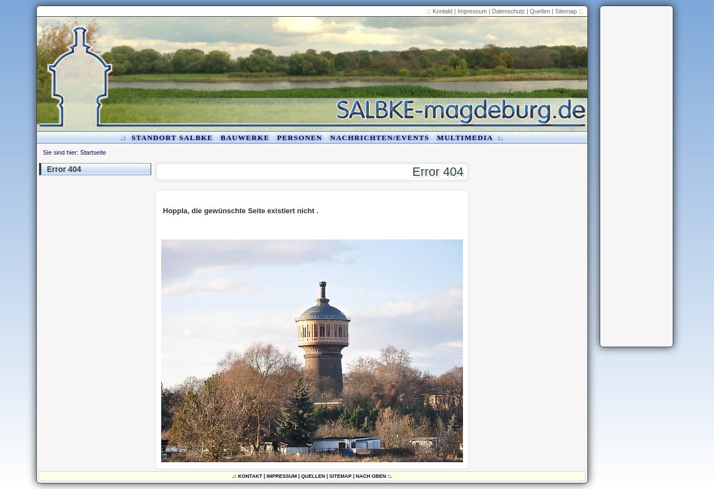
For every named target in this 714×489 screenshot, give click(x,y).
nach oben (371, 476)
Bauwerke (244, 137)
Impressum (472, 11)
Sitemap (566, 11)
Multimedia (465, 137)
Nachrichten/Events (380, 137)
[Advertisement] (636, 176)
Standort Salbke (172, 137)
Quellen (540, 11)
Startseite (93, 152)
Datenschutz (508, 11)
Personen (299, 137)
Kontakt (442, 11)
